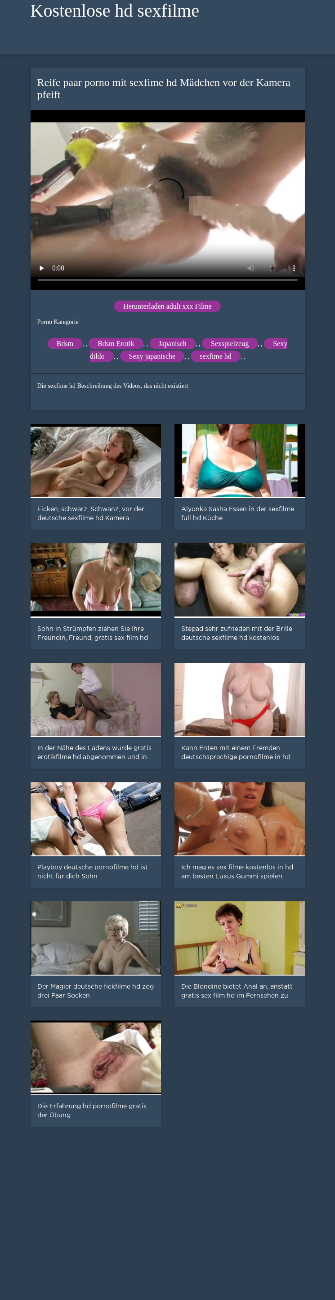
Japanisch (173, 343)
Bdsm (65, 343)
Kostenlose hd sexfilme (115, 10)
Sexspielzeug (230, 343)
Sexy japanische (152, 356)
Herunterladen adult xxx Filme (167, 306)
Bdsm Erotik (116, 343)
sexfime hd (216, 356)
